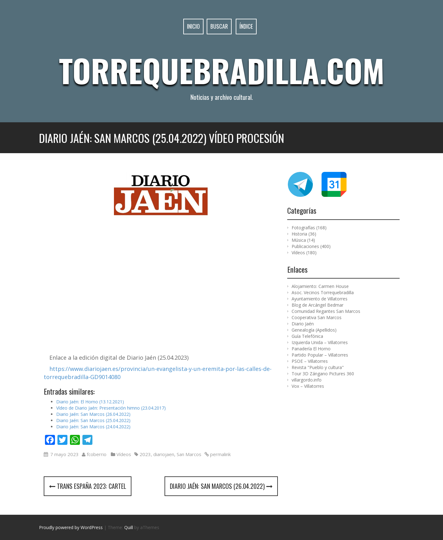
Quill (128, 527)
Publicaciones (305, 246)
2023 (145, 454)
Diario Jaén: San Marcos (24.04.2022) (93, 427)
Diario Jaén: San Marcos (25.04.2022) (93, 420)
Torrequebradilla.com (221, 70)
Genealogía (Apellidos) (314, 330)
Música (299, 240)
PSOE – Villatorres (310, 361)
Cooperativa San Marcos (317, 317)
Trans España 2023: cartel (87, 486)
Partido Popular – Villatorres (320, 355)
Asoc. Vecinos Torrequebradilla (323, 292)
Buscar (219, 26)
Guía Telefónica (307, 336)
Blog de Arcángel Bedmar (317, 305)
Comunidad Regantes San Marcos (326, 311)
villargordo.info (307, 380)
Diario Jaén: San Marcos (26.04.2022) (93, 414)
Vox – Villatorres (308, 386)
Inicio (193, 26)
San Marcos (189, 454)
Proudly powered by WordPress (71, 527)
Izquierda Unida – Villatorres (320, 342)
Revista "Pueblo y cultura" (318, 367)
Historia (299, 234)
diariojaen (163, 454)
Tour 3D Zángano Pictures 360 (323, 374)
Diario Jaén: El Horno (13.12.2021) (90, 402)
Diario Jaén (303, 324)
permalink (220, 454)
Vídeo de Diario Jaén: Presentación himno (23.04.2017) (111, 408)
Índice (246, 26)
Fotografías (303, 228)
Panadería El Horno (311, 349)
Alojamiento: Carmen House (320, 286)
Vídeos (123, 454)
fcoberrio (96, 454)
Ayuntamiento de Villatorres (319, 299)
